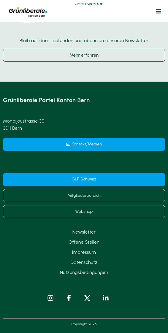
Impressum (84, 252)
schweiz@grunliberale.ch (29, 160)
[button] (158, 11)
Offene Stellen (84, 242)
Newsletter (84, 232)
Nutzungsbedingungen (84, 272)
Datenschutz (83, 262)
